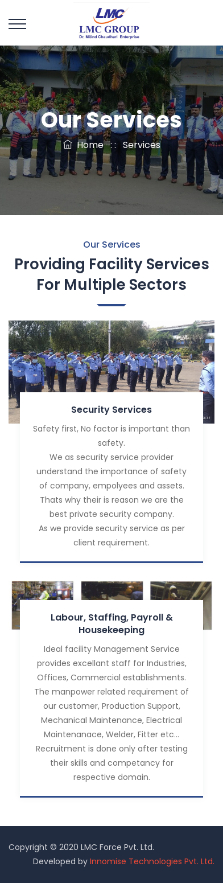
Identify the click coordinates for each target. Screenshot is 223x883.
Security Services (111, 409)
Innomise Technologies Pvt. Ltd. (152, 861)
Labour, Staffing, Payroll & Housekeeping (112, 623)
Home (83, 144)
